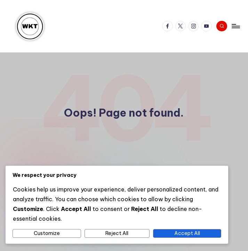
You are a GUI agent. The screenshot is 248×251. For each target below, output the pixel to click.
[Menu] (235, 26)
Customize (47, 233)
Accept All (187, 233)
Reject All (116, 233)
